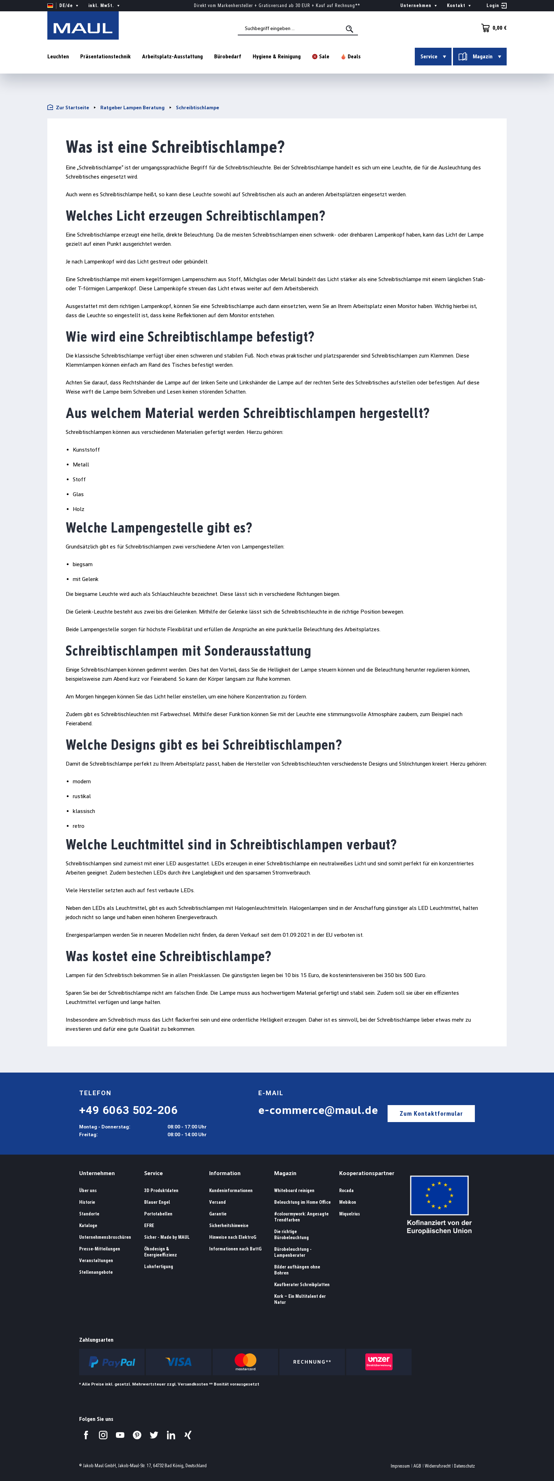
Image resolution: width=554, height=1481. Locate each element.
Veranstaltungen (96, 1260)
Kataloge (88, 1225)
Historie (87, 1202)
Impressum (400, 1466)
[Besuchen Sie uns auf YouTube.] (120, 1435)
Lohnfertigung (158, 1266)
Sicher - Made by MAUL (167, 1237)
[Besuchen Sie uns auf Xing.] (188, 1435)
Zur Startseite (68, 107)
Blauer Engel (157, 1202)
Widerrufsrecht (437, 1466)
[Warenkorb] (492, 28)
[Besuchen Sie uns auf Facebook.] (86, 1435)
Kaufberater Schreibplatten (302, 1284)
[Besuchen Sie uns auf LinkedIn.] (171, 1435)
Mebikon (347, 1202)
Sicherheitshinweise (228, 1225)
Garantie (217, 1213)
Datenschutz (464, 1466)
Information (225, 1173)
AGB (417, 1466)
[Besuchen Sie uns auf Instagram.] (103, 1435)
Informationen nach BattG (235, 1248)
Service (153, 1173)
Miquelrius (349, 1213)
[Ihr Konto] (497, 5)
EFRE (149, 1225)
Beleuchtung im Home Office (302, 1202)
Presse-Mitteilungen (99, 1248)
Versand (217, 1202)
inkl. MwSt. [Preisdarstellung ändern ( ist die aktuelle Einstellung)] (104, 5)
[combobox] (298, 28)
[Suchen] (350, 29)
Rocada (346, 1190)
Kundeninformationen (231, 1190)
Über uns (88, 1190)
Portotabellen (158, 1213)
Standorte (89, 1213)
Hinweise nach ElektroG (232, 1237)
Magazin (285, 1173)
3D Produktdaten (161, 1190)
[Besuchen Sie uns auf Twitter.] (154, 1435)
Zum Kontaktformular (431, 1113)
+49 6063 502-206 (128, 1110)
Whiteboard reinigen (294, 1190)
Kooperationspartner (366, 1173)
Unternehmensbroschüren (105, 1237)
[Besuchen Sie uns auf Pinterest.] (137, 1435)
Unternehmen (97, 1173)
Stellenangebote (96, 1272)
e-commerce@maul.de (318, 1110)
